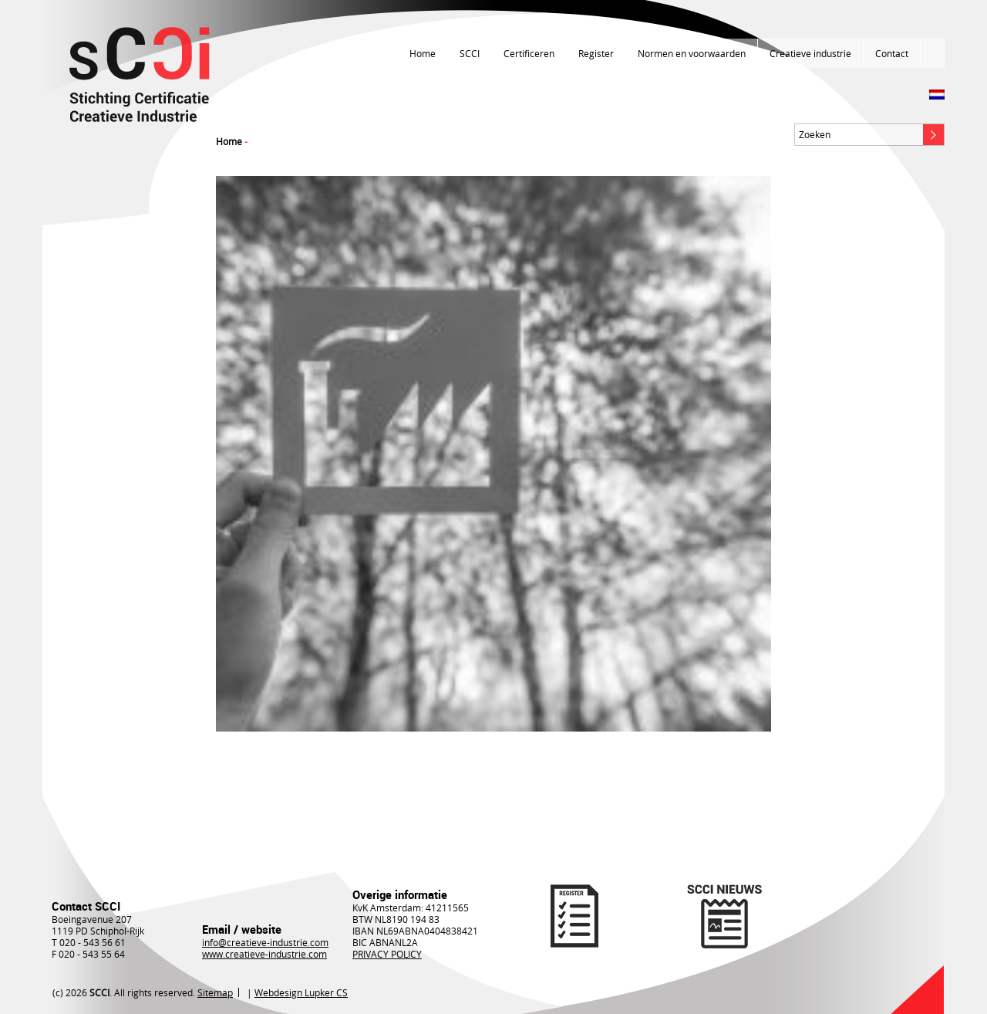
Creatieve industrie (810, 53)
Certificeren (529, 53)
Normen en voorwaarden (692, 53)
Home (422, 53)
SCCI (470, 53)
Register (596, 53)
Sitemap (215, 992)
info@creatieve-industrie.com (265, 942)
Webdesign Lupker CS (301, 992)
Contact (891, 53)
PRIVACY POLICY (387, 954)
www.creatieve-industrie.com (264, 954)
